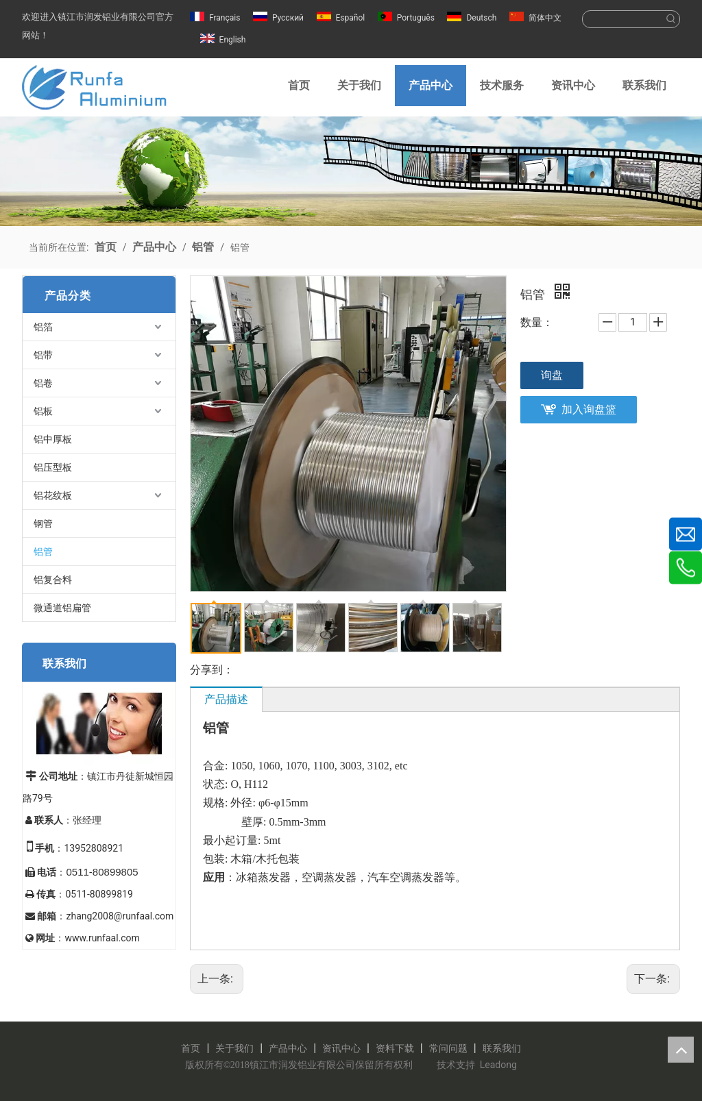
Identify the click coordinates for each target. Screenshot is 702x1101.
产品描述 (226, 699)
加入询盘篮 (588, 409)
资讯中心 (341, 1048)
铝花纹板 (53, 495)
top (681, 1050)
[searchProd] (623, 19)
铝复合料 (53, 579)
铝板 (43, 411)
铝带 (43, 354)
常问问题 (448, 1048)
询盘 (552, 375)
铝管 (43, 551)
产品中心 (288, 1048)
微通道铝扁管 (62, 607)
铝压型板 (53, 467)
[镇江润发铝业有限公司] (351, 171)
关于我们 (234, 1048)
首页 (190, 1048)
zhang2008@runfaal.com (119, 916)
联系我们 (502, 1048)
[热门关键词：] (671, 19)
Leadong (498, 1064)
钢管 (43, 523)
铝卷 (43, 383)
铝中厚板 (53, 439)
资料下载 (395, 1048)
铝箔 (43, 326)
